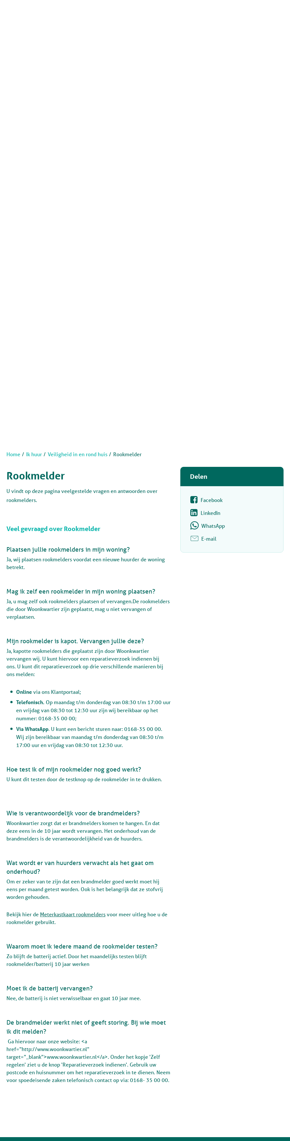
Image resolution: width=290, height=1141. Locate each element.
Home (13, 454)
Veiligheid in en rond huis (77, 454)
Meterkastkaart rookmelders (72, 914)
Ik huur (34, 454)
